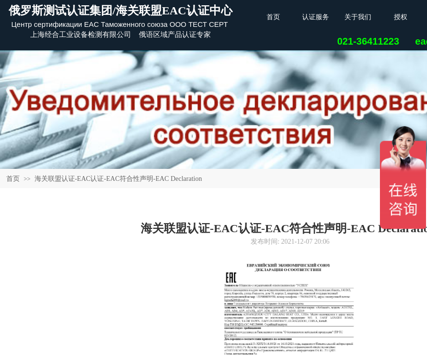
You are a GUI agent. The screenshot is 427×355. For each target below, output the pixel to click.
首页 (13, 178)
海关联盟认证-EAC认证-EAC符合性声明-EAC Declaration (118, 178)
